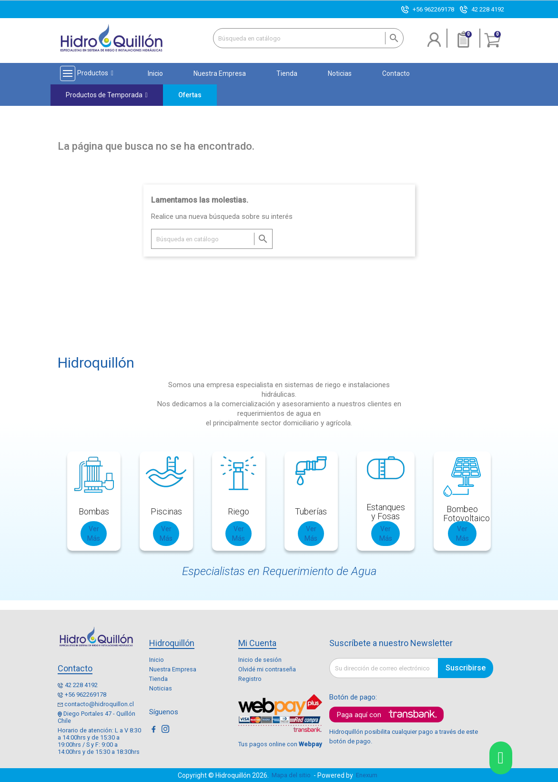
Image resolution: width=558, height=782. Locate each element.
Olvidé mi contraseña (267, 669)
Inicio (156, 659)
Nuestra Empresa (172, 669)
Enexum (368, 775)
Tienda (158, 678)
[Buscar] (308, 38)
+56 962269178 (433, 9)
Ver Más (93, 533)
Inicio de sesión (260, 659)
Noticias (160, 688)
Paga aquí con (359, 714)
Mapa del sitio (291, 775)
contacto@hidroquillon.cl (99, 704)
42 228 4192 (487, 9)
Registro (250, 678)
